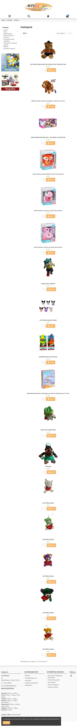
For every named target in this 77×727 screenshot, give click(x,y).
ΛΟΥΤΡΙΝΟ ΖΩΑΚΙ (48, 503)
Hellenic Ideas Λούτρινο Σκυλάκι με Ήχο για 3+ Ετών (48, 101)
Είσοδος (27, 675)
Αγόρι (5, 32)
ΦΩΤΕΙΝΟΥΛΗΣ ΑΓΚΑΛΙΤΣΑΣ (48, 357)
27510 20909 (7, 683)
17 (70, 33)
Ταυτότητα (28, 680)
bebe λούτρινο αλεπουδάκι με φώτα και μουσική (48, 174)
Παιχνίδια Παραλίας (9, 48)
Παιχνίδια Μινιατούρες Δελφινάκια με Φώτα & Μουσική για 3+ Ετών (48, 393)
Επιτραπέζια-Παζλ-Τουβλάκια (9, 40)
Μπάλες (6, 46)
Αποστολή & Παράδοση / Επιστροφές (55, 676)
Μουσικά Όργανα (9, 35)
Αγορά (51, 70)
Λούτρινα (6, 37)
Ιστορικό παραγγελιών (31, 683)
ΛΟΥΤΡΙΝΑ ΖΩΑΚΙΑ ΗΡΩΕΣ (48, 320)
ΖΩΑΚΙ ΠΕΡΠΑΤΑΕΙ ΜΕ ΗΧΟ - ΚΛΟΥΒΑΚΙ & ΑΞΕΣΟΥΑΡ (48, 137)
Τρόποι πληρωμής (53, 684)
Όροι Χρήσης (52, 682)
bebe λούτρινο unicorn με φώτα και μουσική (48, 210)
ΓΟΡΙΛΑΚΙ (48, 466)
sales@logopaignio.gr (9, 685)
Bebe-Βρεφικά (8, 33)
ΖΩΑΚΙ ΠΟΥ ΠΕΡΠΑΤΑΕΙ (48, 430)
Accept (6, 722)
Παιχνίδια (6, 27)
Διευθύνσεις (28, 685)
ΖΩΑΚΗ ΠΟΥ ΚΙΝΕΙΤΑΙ (48, 283)
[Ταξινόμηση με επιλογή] (61, 33)
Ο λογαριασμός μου (31, 678)
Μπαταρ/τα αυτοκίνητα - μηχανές (11, 44)
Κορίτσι (6, 30)
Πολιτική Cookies (53, 687)
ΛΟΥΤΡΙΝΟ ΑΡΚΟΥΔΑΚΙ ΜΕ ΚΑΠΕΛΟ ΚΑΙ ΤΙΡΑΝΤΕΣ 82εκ (48, 64)
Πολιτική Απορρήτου (54, 680)
